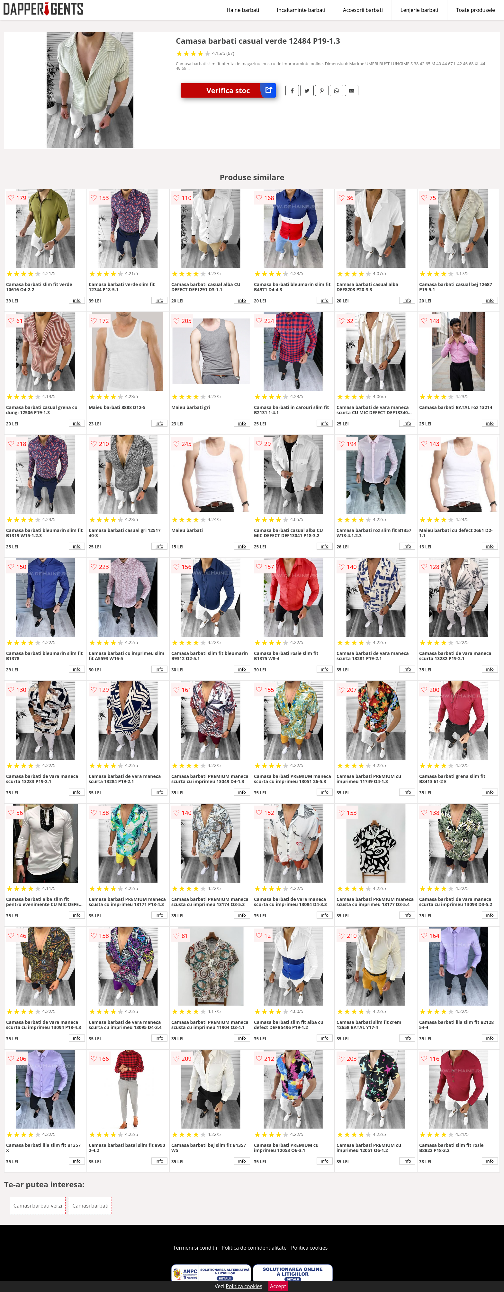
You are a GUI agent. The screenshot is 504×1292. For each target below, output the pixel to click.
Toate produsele (475, 9)
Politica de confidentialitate (254, 1247)
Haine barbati (243, 9)
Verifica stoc (241, 90)
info (77, 300)
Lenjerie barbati (419, 9)
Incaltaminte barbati (301, 9)
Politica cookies (309, 1247)
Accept (278, 1286)
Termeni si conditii (195, 1247)
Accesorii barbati (363, 9)
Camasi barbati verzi (38, 1205)
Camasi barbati (90, 1205)
